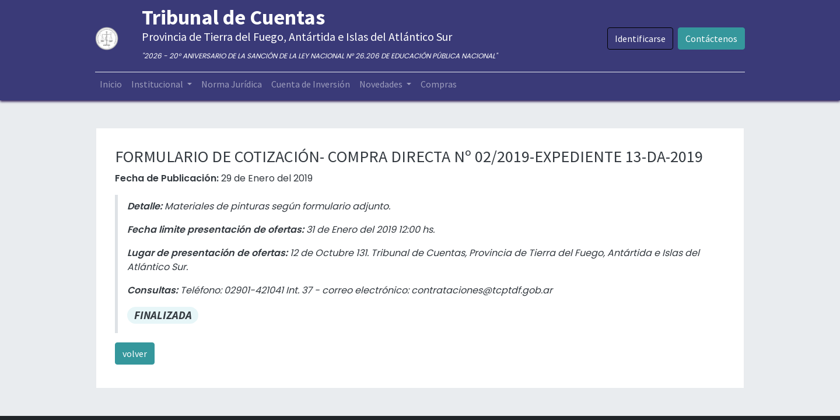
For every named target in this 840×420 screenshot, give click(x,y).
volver (135, 353)
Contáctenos (710, 38)
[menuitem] (112, 84)
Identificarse (639, 38)
